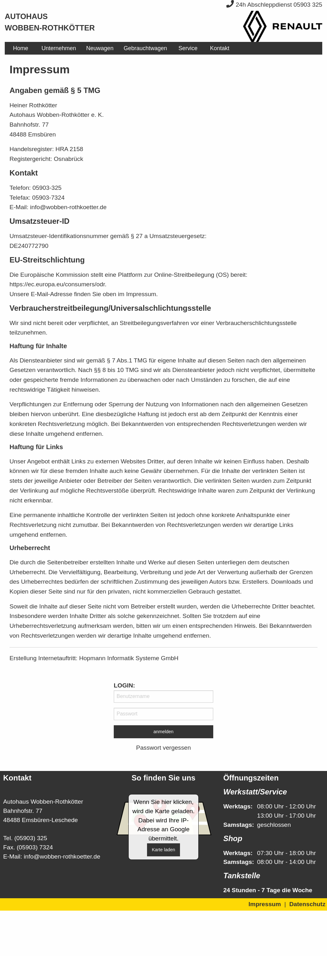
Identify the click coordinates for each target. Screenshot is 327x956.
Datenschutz (307, 904)
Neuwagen (99, 48)
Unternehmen (59, 48)
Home (20, 48)
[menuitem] (20, 48)
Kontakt (219, 48)
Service (187, 48)
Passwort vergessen (163, 747)
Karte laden (163, 849)
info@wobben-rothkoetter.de (62, 856)
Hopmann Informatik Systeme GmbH (129, 658)
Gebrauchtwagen (145, 48)
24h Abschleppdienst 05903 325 (274, 4)
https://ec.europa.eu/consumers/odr (57, 284)
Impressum (264, 904)
